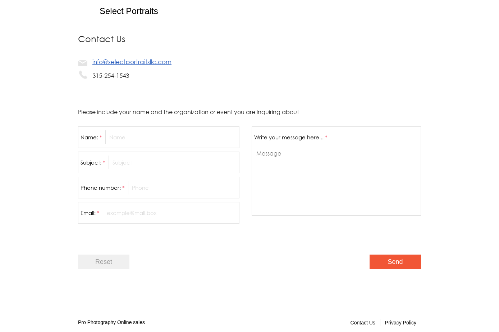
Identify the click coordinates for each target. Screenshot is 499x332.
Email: (90, 212)
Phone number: (102, 187)
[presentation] (366, 233)
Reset (103, 261)
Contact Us (363, 323)
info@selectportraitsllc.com (131, 62)
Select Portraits (129, 11)
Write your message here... (290, 137)
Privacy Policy (400, 323)
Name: (91, 137)
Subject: (93, 162)
